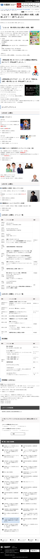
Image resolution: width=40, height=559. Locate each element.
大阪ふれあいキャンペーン (28, 481)
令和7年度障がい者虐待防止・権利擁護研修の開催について (30, 510)
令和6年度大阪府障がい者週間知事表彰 (30, 462)
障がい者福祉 (12, 9)
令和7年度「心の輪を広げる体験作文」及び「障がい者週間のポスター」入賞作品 (11, 451)
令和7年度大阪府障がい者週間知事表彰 (30, 446)
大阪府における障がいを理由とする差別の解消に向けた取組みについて (11, 530)
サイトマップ (38, 540)
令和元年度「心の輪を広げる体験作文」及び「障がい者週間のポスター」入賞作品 (11, 483)
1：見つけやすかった (7, 430)
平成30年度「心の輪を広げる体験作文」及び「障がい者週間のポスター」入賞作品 (11, 477)
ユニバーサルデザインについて (23, 540)
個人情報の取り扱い (32, 540)
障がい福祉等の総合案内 (18, 9)
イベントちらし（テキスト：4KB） (23, 55)
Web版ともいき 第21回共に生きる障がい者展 (11, 467)
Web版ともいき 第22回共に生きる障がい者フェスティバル (11, 446)
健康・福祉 (7, 9)
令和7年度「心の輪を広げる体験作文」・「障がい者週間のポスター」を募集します (30, 457)
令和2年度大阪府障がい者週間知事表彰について (30, 488)
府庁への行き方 (24, 550)
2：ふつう (13, 426)
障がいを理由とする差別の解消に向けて (11, 514)
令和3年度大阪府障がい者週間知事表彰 (11, 493)
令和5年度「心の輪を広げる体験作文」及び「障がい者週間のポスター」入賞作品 (11, 525)
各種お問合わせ (34, 550)
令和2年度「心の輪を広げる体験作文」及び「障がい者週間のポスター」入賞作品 (11, 488)
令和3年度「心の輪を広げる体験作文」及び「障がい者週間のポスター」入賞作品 (30, 494)
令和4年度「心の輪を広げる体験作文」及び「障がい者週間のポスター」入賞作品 (30, 499)
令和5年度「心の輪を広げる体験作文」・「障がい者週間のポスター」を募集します (11, 505)
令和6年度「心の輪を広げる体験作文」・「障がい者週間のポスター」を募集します (30, 468)
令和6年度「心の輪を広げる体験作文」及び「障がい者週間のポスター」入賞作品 (11, 462)
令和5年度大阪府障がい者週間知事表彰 (30, 519)
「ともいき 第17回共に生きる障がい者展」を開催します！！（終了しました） (11, 520)
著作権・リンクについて (13, 540)
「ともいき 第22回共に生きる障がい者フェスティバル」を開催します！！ (30, 451)
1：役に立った (5, 426)
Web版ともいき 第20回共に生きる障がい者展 (30, 525)
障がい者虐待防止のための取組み (30, 503)
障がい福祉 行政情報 (26, 9)
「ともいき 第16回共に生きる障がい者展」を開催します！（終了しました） (30, 515)
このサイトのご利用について (5, 540)
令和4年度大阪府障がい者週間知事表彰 (11, 499)
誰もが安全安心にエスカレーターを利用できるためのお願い (11, 456)
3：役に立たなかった (22, 426)
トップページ (2, 9)
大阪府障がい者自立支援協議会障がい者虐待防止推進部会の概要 (11, 510)
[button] (28, 1)
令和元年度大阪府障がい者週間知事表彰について (30, 477)
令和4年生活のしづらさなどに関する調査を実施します (30, 473)
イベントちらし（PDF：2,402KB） (7, 55)
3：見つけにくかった (24, 430)
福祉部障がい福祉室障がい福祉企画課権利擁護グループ (12, 411)
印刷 (23, 11)
